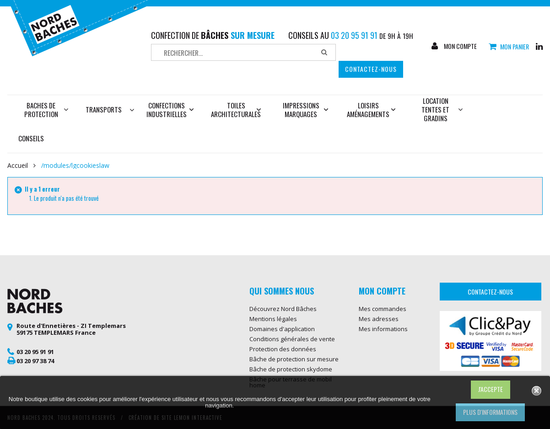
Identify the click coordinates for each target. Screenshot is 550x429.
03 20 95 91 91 (35, 352)
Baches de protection (46, 109)
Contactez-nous (371, 69)
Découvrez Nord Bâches (283, 309)
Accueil (17, 165)
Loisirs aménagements (371, 109)
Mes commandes (382, 309)
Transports (104, 109)
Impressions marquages (306, 109)
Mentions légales (273, 319)
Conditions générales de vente (292, 339)
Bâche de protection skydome (290, 369)
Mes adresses (379, 319)
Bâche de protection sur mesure (294, 359)
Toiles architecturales (236, 109)
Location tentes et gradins (442, 109)
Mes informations (383, 329)
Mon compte (459, 46)
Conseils (31, 138)
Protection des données (282, 349)
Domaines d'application (282, 329)
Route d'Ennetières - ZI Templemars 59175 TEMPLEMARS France (71, 329)
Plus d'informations (490, 412)
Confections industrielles (170, 109)
